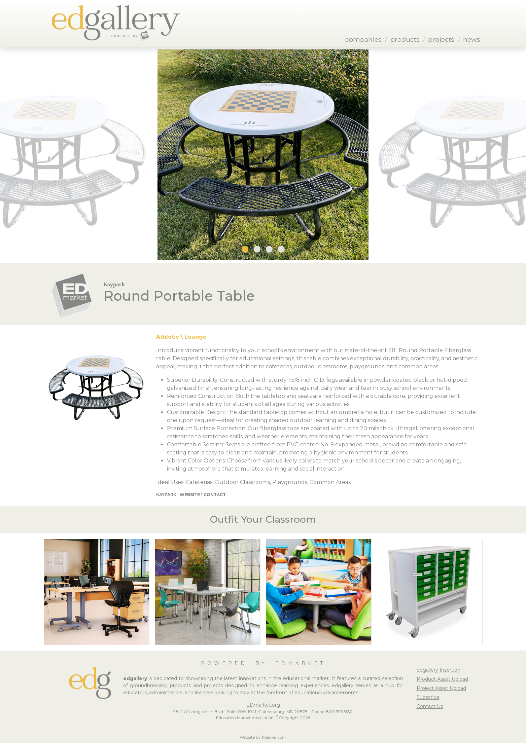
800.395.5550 (339, 711)
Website (190, 494)
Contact (215, 494)
